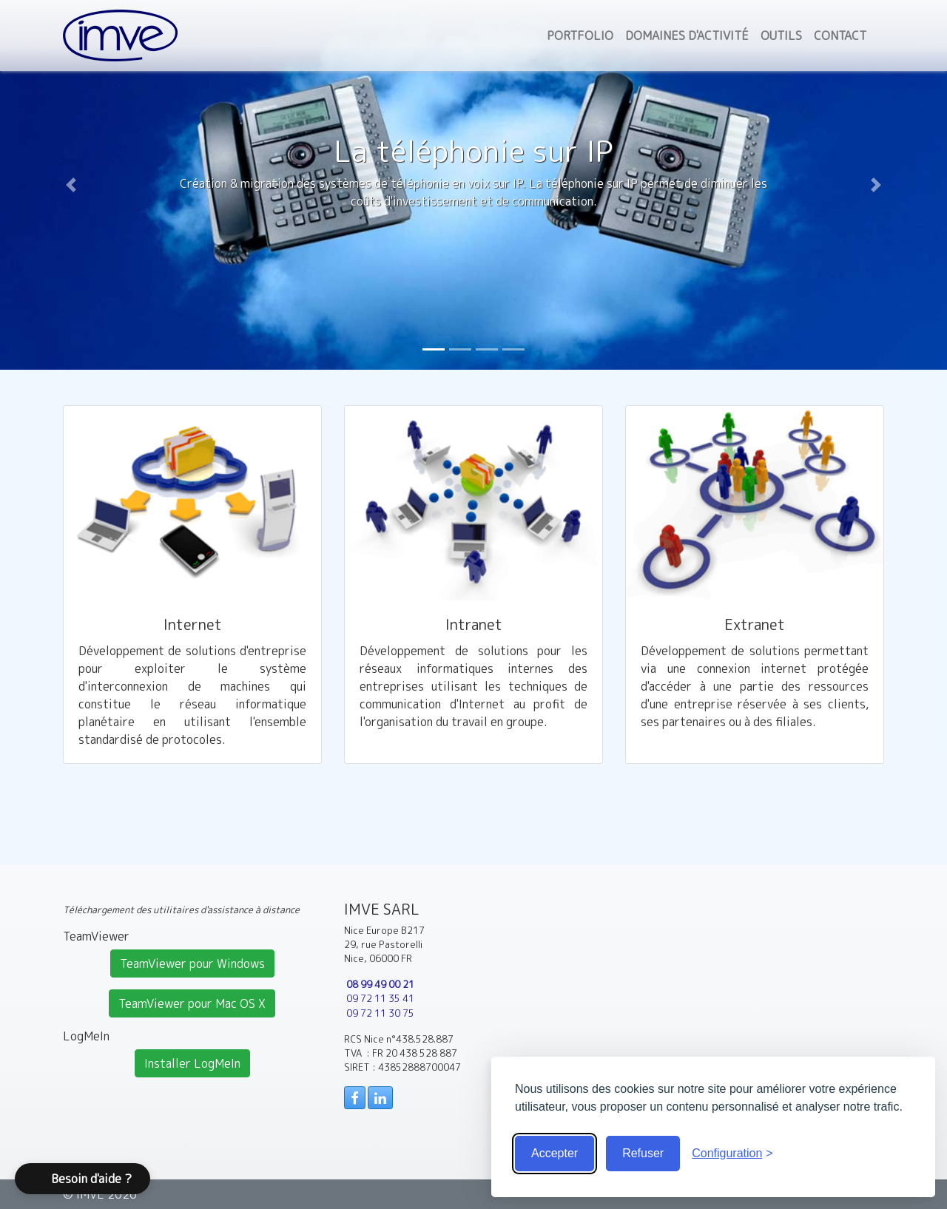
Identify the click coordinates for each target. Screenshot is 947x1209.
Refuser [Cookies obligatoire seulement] (643, 1153)
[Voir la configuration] (732, 1154)
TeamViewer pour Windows (192, 963)
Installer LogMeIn (192, 1063)
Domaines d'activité (687, 35)
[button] (71, 185)
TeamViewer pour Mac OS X (192, 1003)
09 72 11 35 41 (380, 998)
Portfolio (580, 35)
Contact (840, 35)
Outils (781, 35)
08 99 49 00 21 (380, 984)
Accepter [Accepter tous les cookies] (554, 1153)
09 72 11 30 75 (380, 1013)
